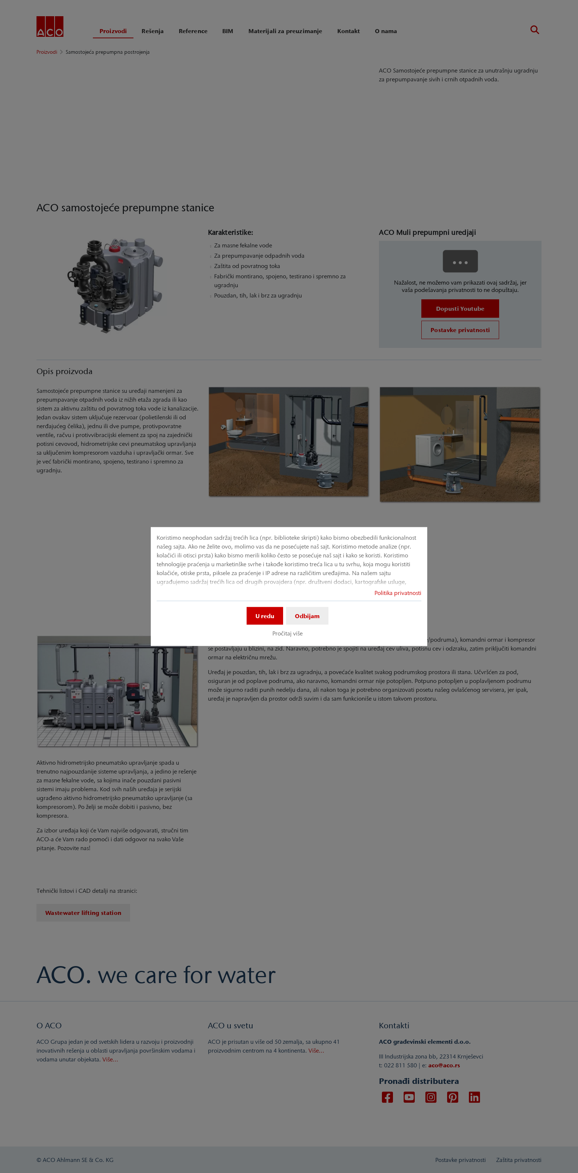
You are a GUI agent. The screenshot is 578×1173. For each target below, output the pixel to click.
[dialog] (289, 586)
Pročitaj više (287, 633)
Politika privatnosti (398, 592)
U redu (264, 616)
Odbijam (307, 616)
